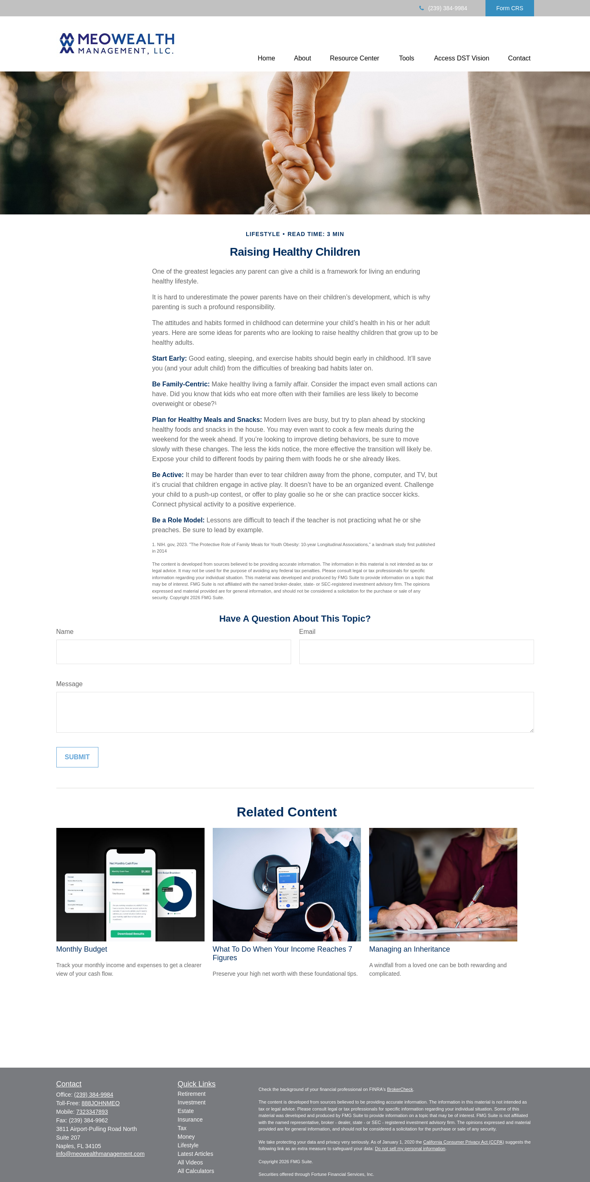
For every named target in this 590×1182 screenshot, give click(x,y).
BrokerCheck (400, 1089)
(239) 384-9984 (443, 8)
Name (65, 631)
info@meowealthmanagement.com (100, 1154)
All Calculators (196, 1171)
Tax (182, 1128)
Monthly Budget (81, 949)
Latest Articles (195, 1154)
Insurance (190, 1119)
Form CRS (509, 8)
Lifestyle (188, 1145)
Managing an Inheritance (409, 949)
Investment (191, 1102)
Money (186, 1136)
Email (307, 631)
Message (69, 683)
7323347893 (92, 1111)
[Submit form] (77, 757)
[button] (266, 58)
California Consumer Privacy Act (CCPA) (463, 1142)
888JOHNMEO (101, 1103)
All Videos (190, 1162)
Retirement (191, 1094)
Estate (186, 1111)
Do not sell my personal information (410, 1148)
